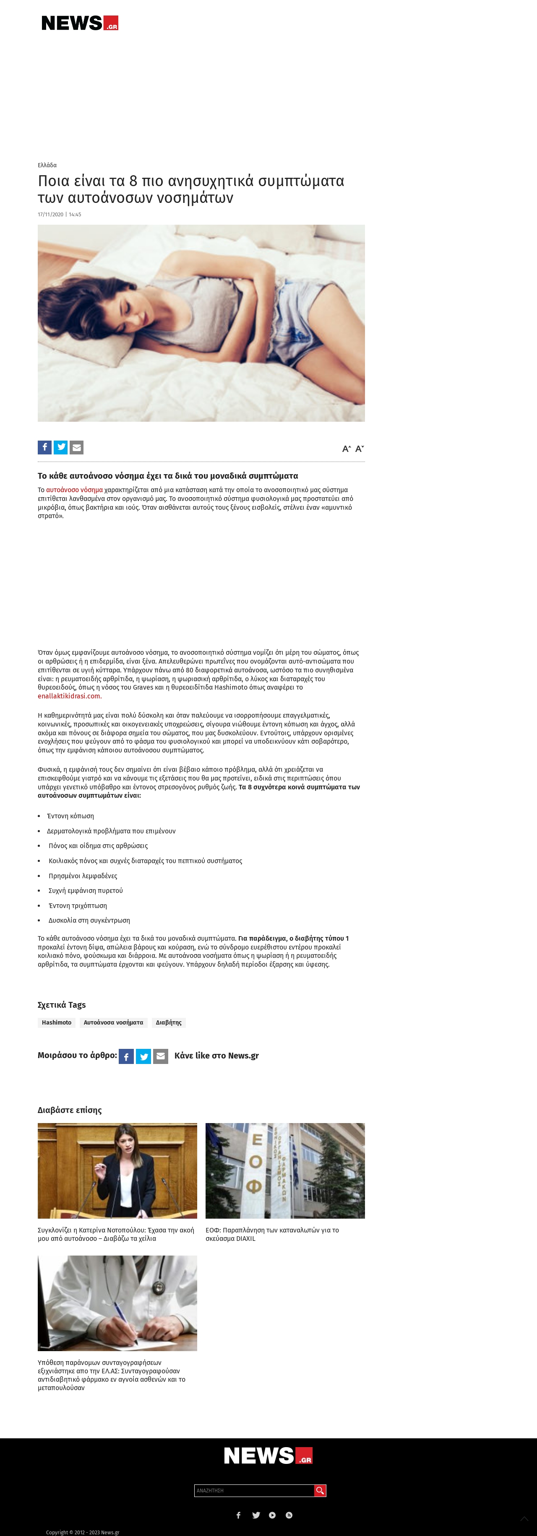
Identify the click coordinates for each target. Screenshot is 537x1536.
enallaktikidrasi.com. (70, 696)
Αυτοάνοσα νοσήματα (113, 1022)
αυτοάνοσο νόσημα (74, 490)
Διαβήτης (169, 1022)
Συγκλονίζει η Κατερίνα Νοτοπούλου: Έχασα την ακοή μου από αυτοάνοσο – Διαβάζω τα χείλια (116, 1234)
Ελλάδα (47, 165)
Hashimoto (56, 1022)
